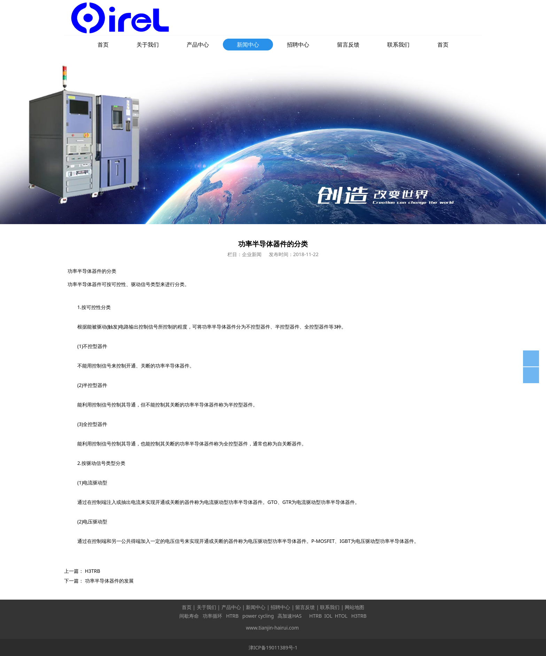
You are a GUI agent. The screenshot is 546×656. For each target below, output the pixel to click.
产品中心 (198, 44)
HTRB (232, 615)
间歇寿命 (189, 615)
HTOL (341, 615)
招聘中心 (298, 44)
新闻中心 (248, 44)
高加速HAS (290, 615)
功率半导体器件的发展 (109, 580)
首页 (103, 44)
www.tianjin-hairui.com (272, 627)
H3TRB (92, 571)
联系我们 (398, 44)
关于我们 (147, 44)
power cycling (258, 615)
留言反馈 (348, 44)
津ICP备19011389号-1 (273, 647)
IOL (328, 615)
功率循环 (212, 615)
